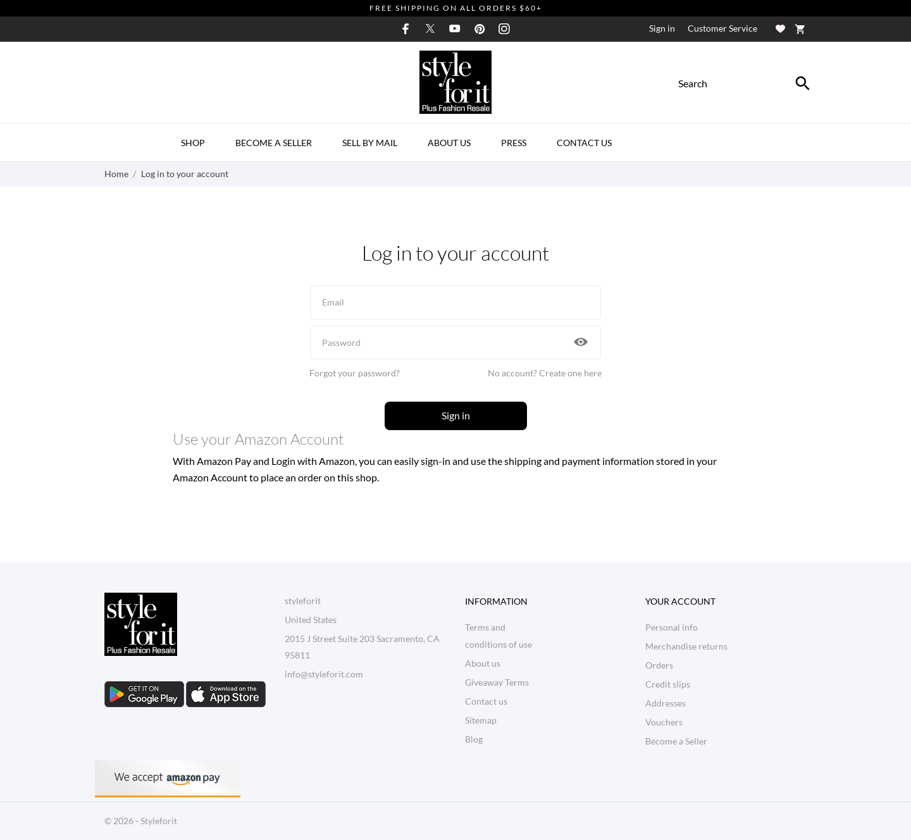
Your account (680, 601)
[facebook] (405, 28)
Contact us (486, 701)
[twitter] (430, 28)
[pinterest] (479, 28)
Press (513, 142)
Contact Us (584, 142)
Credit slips (667, 684)
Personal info (671, 627)
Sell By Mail (369, 142)
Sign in (456, 415)
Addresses (665, 703)
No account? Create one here (545, 373)
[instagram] (504, 28)
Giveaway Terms (497, 682)
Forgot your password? (354, 373)
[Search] (803, 83)
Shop (193, 142)
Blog (474, 739)
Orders (659, 665)
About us (449, 142)
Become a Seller (273, 142)
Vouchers (664, 722)
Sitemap (481, 720)
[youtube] (455, 28)
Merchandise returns (686, 646)
